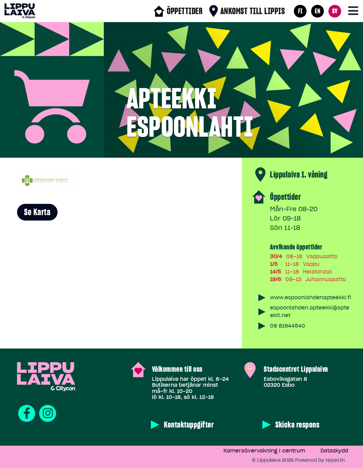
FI (300, 11)
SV (335, 11)
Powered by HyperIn (320, 460)
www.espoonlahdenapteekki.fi (310, 297)
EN (317, 11)
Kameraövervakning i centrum (264, 450)
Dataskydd (334, 450)
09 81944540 (287, 325)
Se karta (37, 212)
